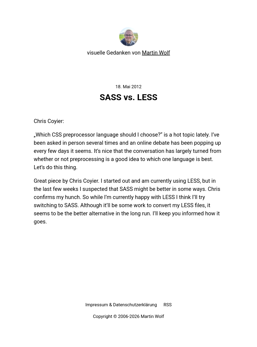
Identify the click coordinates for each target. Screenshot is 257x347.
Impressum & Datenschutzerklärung (121, 304)
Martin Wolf (156, 52)
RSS (168, 304)
